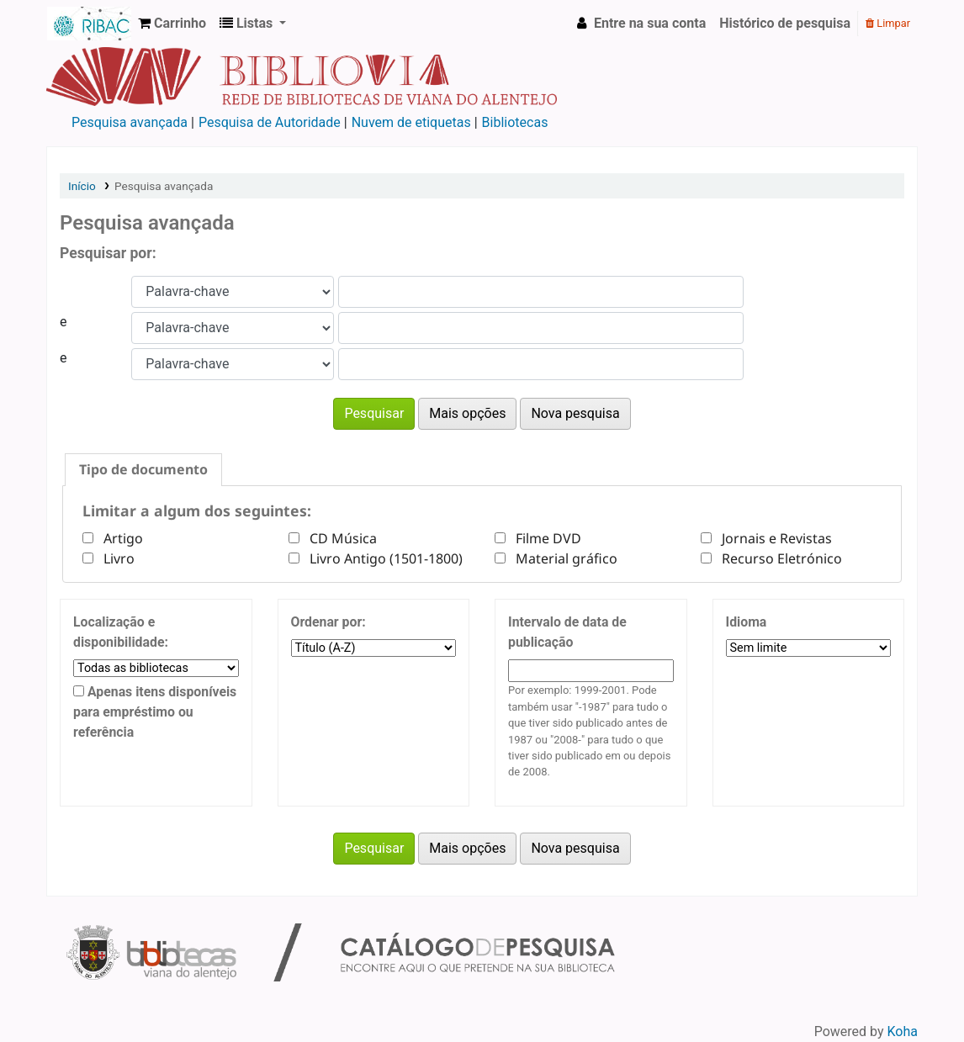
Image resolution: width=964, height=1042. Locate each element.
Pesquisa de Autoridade (270, 122)
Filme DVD (545, 538)
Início (82, 186)
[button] (172, 23)
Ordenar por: (328, 622)
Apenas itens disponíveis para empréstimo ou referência (154, 712)
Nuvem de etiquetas (411, 122)
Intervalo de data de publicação (567, 632)
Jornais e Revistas (773, 538)
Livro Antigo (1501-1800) (383, 558)
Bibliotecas (515, 122)
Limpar (888, 23)
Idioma (746, 622)
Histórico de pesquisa (784, 23)
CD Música (340, 538)
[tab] (143, 469)
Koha (902, 1031)
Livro (116, 558)
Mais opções (467, 413)
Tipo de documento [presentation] (143, 469)
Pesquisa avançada (130, 122)
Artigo (120, 538)
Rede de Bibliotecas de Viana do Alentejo (89, 23)
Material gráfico (563, 558)
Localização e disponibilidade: (120, 632)
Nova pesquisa (575, 413)
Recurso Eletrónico (778, 558)
